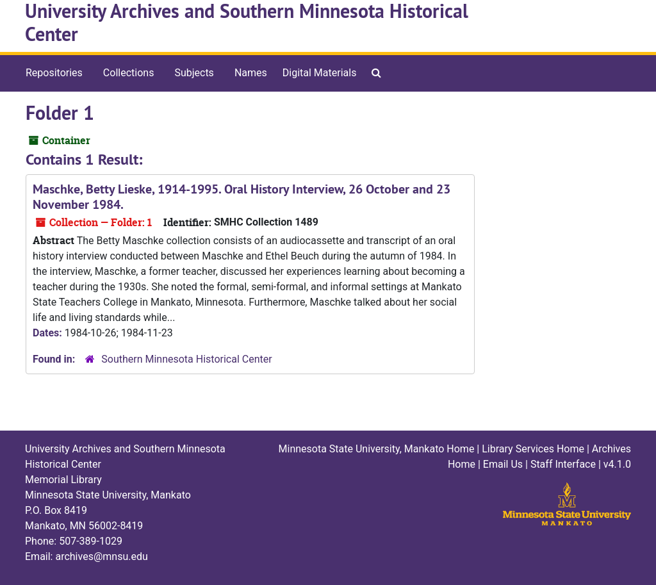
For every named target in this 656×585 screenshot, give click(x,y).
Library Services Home (533, 449)
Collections (128, 73)
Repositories (54, 73)
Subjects (193, 73)
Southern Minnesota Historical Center (186, 359)
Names (250, 73)
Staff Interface (563, 464)
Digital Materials (320, 73)
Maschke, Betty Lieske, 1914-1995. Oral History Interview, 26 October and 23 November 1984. (241, 197)
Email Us (503, 464)
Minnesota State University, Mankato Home (377, 449)
